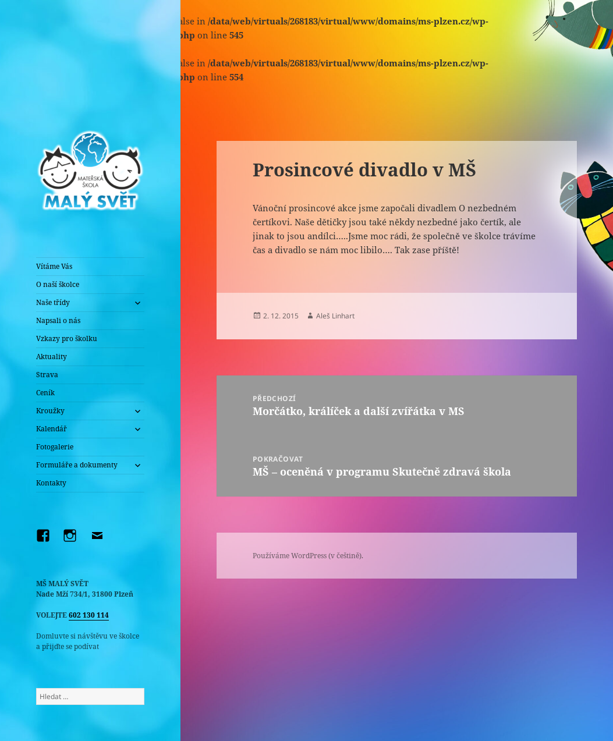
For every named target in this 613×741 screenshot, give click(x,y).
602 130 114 (89, 615)
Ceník (45, 393)
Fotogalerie (54, 447)
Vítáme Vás (54, 266)
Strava (47, 375)
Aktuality (51, 356)
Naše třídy (53, 302)
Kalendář (51, 429)
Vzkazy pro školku (66, 338)
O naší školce (57, 284)
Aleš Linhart (335, 316)
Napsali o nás (58, 320)
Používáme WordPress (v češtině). (308, 556)
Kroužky (50, 411)
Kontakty (51, 483)
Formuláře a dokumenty (77, 465)
